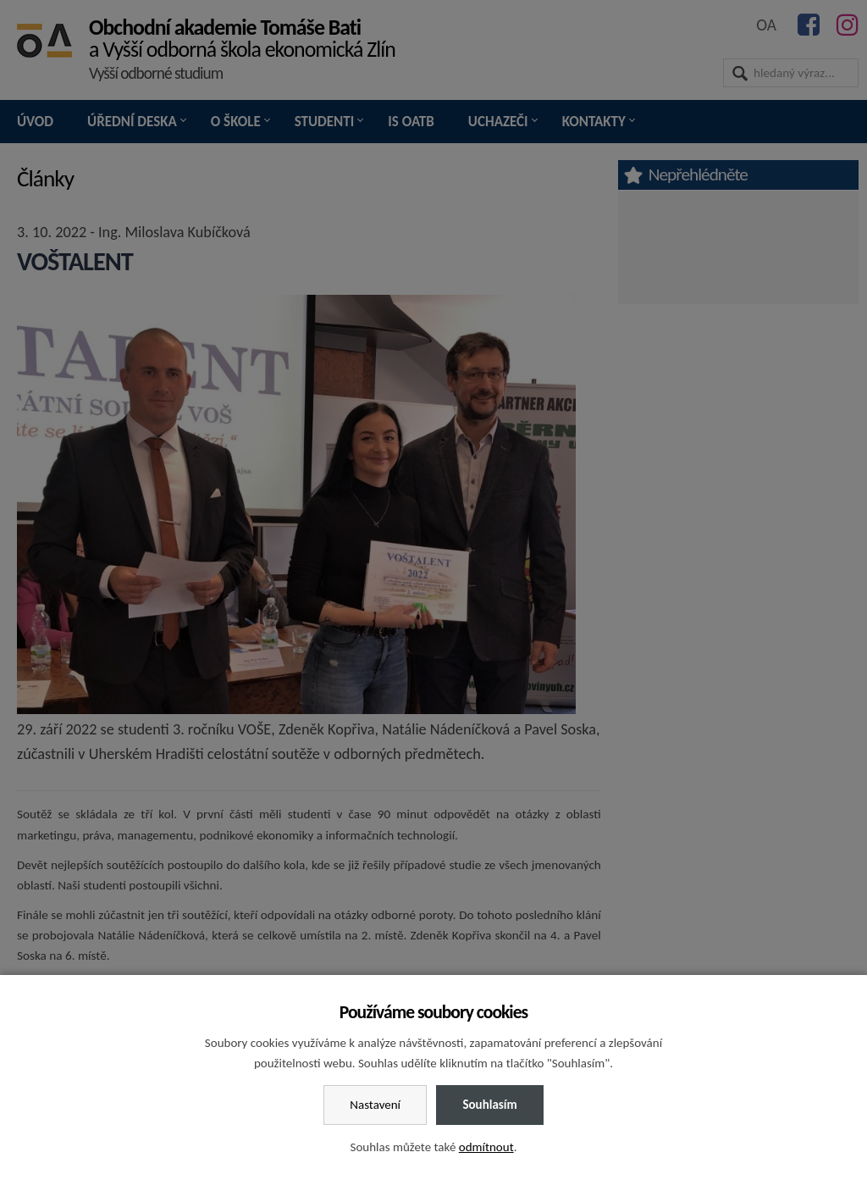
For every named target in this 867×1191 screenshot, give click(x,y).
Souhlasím (489, 1104)
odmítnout (486, 1147)
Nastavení (375, 1104)
